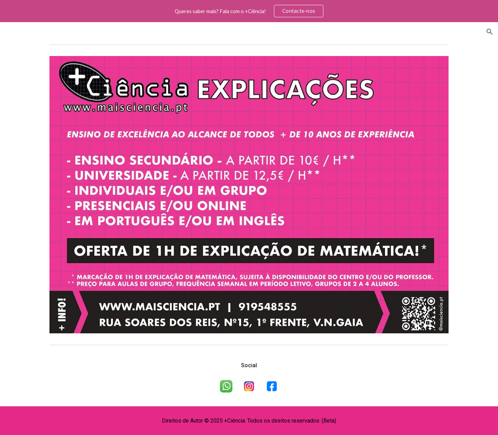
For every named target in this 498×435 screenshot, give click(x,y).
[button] (489, 32)
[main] (249, 365)
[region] (249, 11)
